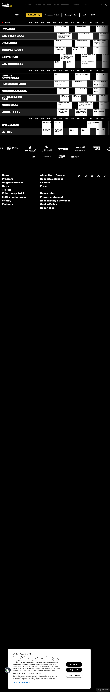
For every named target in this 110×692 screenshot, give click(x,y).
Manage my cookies (102, 689)
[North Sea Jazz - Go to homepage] (7, 5)
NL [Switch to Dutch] (102, 5)
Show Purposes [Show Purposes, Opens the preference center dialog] (74, 675)
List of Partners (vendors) (21, 682)
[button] (19, 15)
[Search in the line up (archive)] (106, 5)
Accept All (74, 664)
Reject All (74, 670)
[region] (49, 669)
